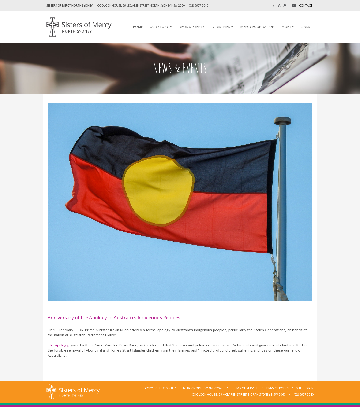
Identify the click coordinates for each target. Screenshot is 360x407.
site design (305, 388)
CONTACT (305, 5)
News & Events (192, 26)
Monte (287, 26)
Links (305, 26)
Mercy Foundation (257, 26)
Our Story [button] (161, 26)
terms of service (244, 388)
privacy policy (277, 388)
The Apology (58, 345)
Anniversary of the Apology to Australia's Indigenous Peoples (114, 317)
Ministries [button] (222, 26)
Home (138, 26)
